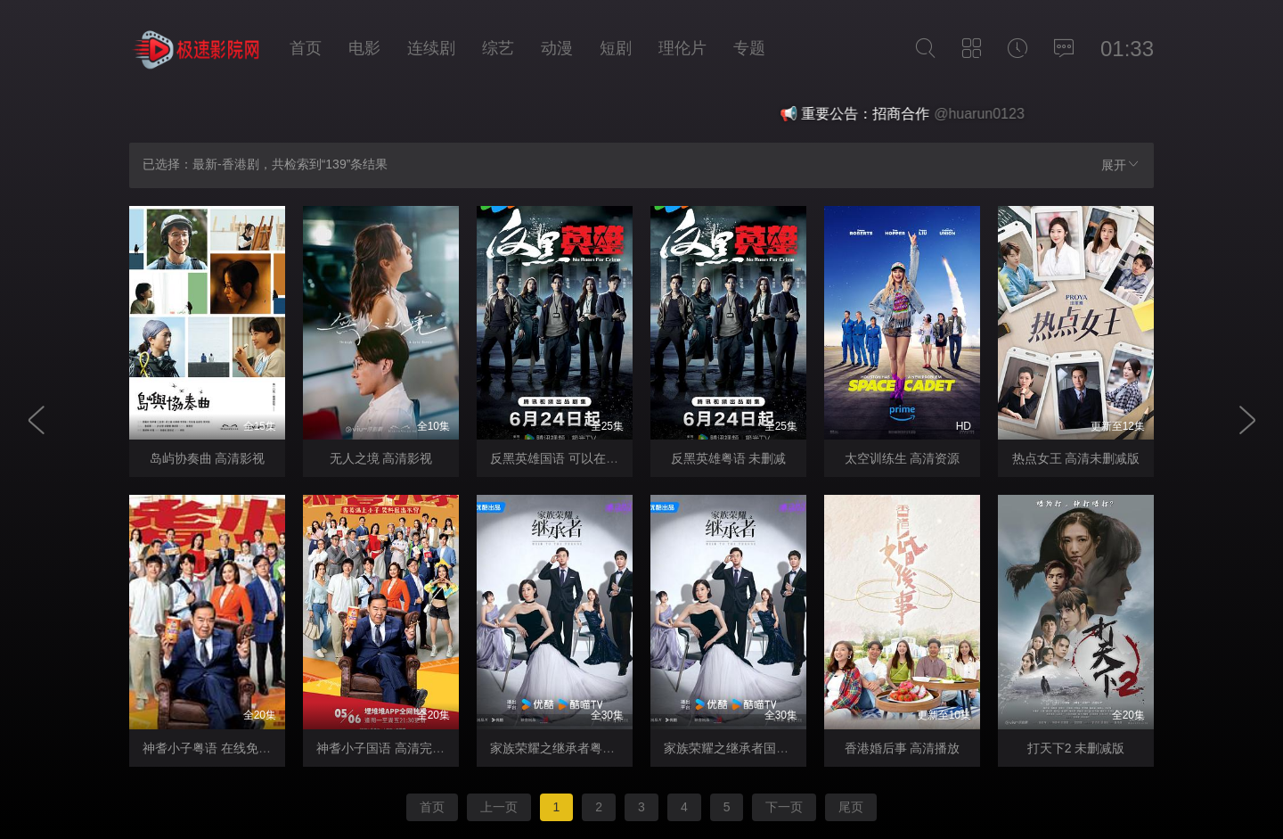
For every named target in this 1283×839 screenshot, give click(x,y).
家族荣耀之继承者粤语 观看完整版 (585, 748)
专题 (749, 48)
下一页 (784, 807)
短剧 (616, 48)
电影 (364, 48)
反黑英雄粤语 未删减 (729, 458)
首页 (306, 48)
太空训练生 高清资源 (902, 458)
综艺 (498, 48)
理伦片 (682, 48)
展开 (1120, 164)
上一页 (499, 807)
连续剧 (431, 48)
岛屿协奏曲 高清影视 (208, 458)
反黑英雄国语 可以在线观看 (566, 458)
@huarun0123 (996, 113)
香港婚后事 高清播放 (902, 748)
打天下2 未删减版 (1076, 748)
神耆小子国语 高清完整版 (386, 748)
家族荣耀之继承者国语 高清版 (746, 748)
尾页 (850, 807)
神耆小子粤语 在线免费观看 (219, 748)
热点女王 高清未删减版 (1076, 458)
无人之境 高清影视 (381, 458)
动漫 (557, 48)
